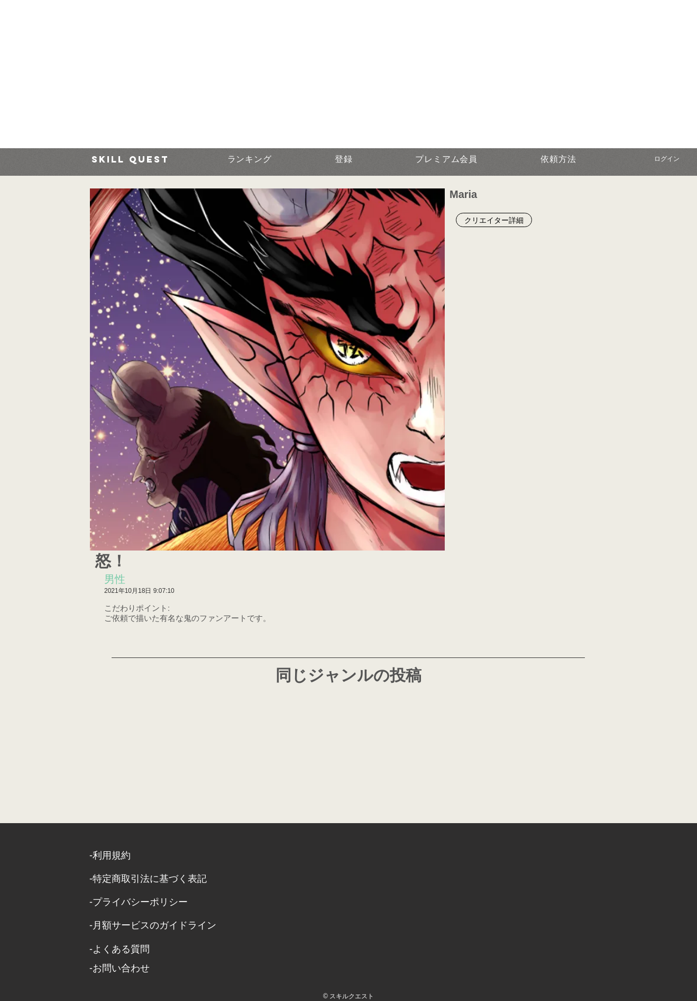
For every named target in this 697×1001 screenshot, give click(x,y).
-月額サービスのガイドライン (152, 925)
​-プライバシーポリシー (138, 902)
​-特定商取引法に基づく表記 (148, 878)
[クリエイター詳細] (494, 220)
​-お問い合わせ (119, 968)
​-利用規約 (110, 855)
